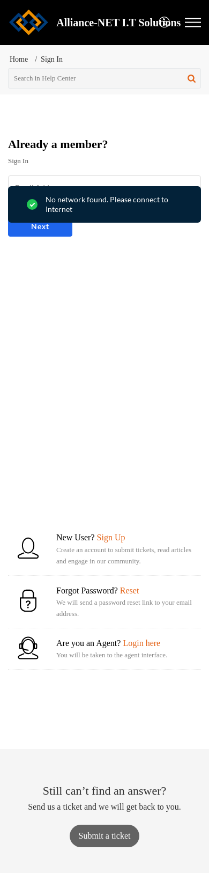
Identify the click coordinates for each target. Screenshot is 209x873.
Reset (129, 590)
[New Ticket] (105, 835)
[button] (165, 22)
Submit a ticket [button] (105, 835)
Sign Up (111, 537)
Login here (141, 643)
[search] (104, 78)
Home (19, 59)
